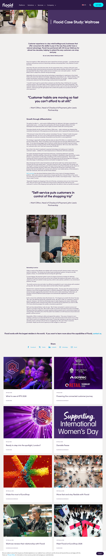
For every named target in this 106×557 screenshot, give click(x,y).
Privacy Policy (11, 555)
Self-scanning (30, 173)
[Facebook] (32, 347)
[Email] (74, 347)
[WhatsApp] (64, 347)
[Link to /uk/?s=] (90, 5)
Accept (100, 553)
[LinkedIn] (53, 347)
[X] (43, 347)
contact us (97, 333)
